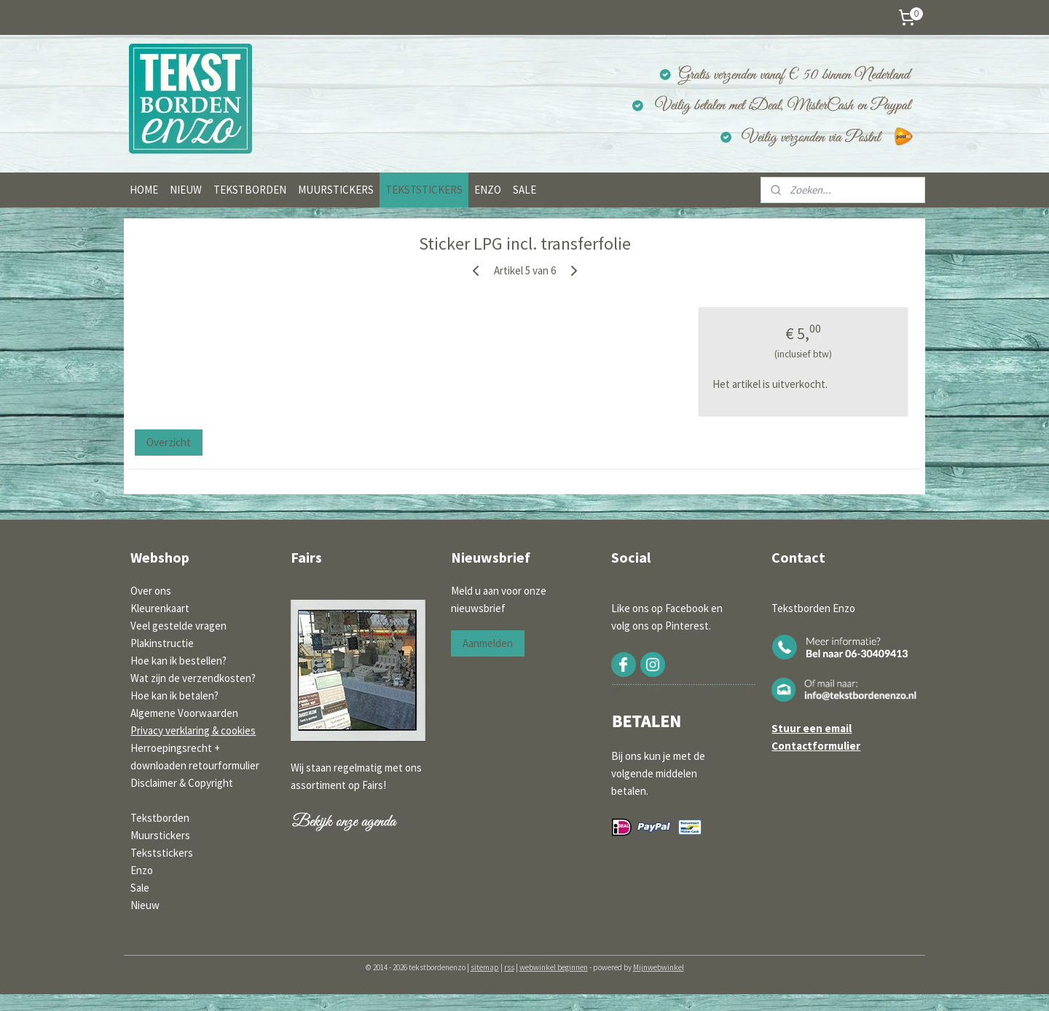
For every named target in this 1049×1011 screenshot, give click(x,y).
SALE (524, 190)
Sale (139, 888)
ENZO (487, 190)
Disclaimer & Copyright (181, 783)
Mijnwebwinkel (658, 967)
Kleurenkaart (159, 608)
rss (509, 967)
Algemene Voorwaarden (184, 713)
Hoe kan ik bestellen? (178, 660)
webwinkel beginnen (553, 967)
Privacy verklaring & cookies (193, 730)
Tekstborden (159, 818)
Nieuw (145, 905)
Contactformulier (815, 746)
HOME (144, 190)
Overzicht (168, 442)
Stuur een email (811, 728)
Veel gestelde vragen (178, 626)
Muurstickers (160, 835)
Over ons (150, 591)
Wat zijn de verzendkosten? (193, 678)
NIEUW (186, 190)
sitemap (485, 967)
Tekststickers (161, 853)
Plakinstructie (162, 643)
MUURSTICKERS (336, 190)
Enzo (141, 870)
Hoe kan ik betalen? (174, 695)
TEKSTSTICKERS (424, 190)
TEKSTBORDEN (249, 190)
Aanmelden (488, 643)
